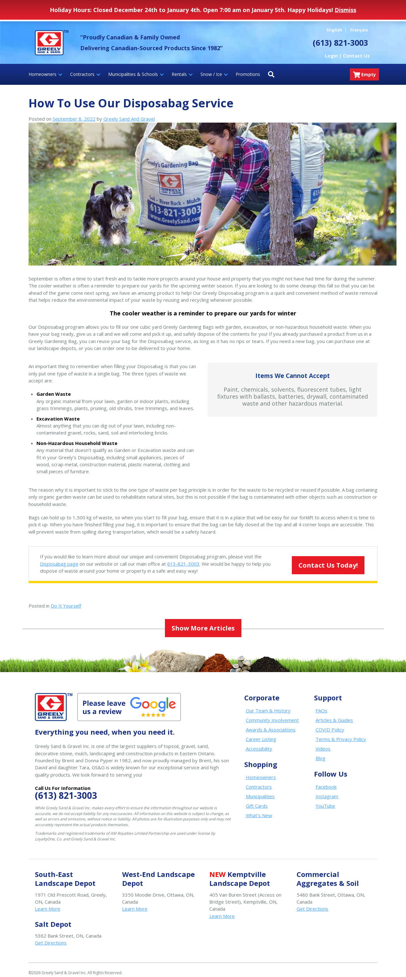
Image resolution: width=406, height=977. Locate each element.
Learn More (47, 903)
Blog (320, 752)
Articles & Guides (334, 714)
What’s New (259, 809)
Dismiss (345, 10)
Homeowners (261, 771)
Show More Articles (203, 624)
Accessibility (259, 743)
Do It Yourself (66, 606)
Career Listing (261, 733)
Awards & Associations (271, 724)
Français (359, 30)
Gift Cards (257, 800)
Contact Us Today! (319, 561)
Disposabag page (59, 564)
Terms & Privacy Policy (341, 733)
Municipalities (260, 790)
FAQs (321, 705)
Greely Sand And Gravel (129, 119)
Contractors (259, 781)
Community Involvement (272, 714)
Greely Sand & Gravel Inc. (52, 43)
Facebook (326, 781)
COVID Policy (330, 724)
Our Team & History (268, 705)
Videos (323, 743)
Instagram (327, 790)
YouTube (325, 800)
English (334, 30)
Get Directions (312, 903)
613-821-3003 (183, 564)
